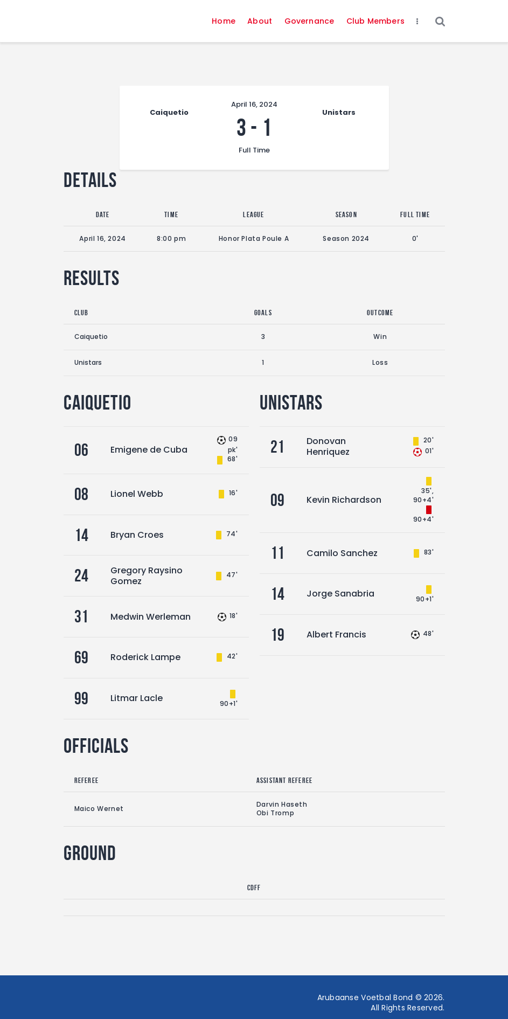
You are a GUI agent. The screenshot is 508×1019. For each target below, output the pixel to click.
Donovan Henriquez (328, 446)
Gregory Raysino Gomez (146, 575)
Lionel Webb (136, 494)
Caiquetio (91, 336)
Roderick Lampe (145, 657)
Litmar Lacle (136, 698)
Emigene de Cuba (148, 449)
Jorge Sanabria (340, 593)
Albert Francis (336, 634)
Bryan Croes (137, 535)
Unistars (88, 362)
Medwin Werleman (150, 617)
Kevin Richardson (344, 500)
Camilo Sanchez (342, 553)
